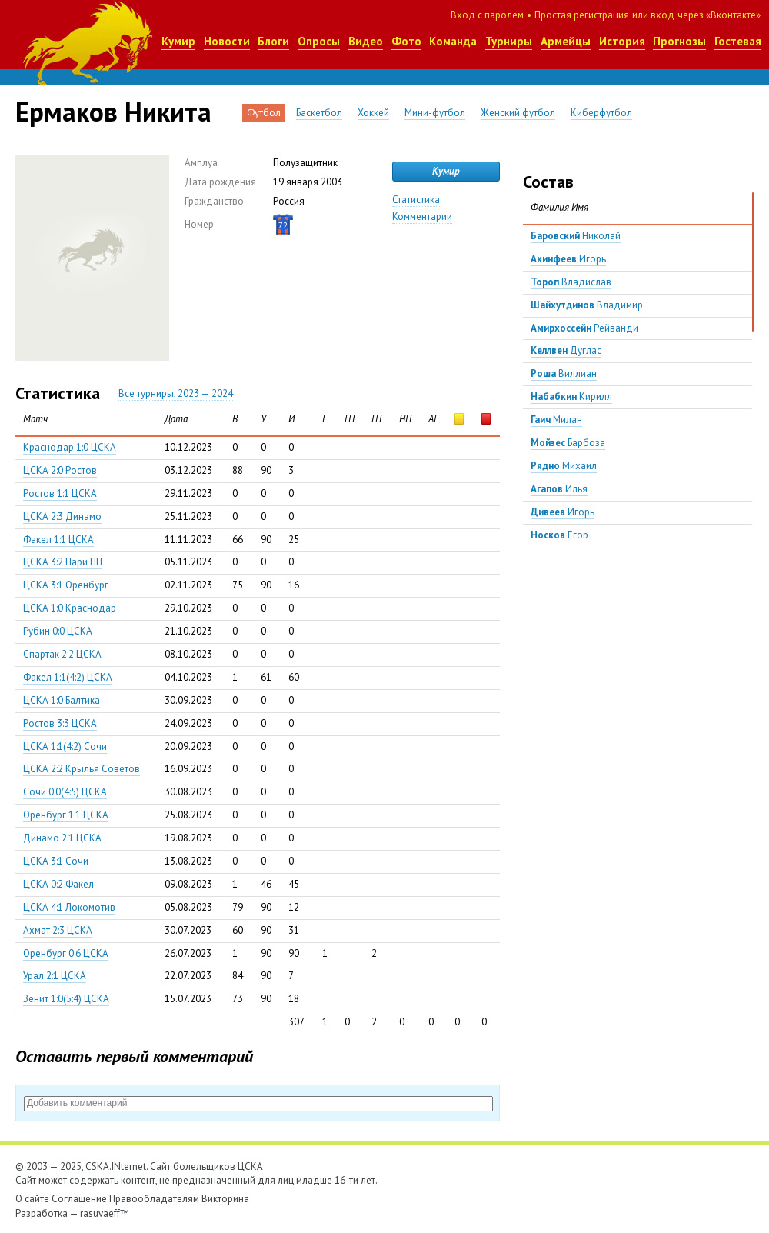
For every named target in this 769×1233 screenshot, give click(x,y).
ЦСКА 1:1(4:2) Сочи (65, 746)
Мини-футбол (434, 112)
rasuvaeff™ (104, 1213)
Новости (227, 41)
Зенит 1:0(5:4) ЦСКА (66, 998)
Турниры (508, 41)
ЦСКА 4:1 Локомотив (69, 907)
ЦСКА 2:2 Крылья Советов (81, 768)
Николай (576, 235)
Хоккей (373, 112)
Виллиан (564, 373)
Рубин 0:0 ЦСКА (57, 631)
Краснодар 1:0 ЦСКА (69, 447)
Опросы (319, 41)
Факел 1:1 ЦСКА (58, 539)
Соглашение (79, 1198)
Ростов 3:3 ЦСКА (60, 723)
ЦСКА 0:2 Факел (58, 884)
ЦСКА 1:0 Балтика (61, 700)
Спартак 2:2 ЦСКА (62, 654)
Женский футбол (518, 112)
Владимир (587, 305)
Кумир (178, 41)
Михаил (564, 465)
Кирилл (571, 396)
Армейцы (566, 41)
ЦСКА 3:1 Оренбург (65, 585)
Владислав (571, 281)
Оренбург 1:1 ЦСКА (65, 814)
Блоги (273, 41)
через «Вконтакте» (719, 15)
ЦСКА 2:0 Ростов (60, 470)
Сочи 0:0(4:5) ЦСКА (65, 791)
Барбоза (568, 442)
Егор (559, 535)
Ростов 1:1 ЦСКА (60, 493)
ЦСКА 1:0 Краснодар (69, 608)
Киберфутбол (601, 112)
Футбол (264, 112)
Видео (365, 41)
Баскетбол (319, 112)
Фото (406, 41)
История (622, 41)
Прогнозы (679, 41)
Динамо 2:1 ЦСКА (62, 838)
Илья (559, 488)
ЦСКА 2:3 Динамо (62, 516)
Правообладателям (154, 1198)
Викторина (225, 1198)
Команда (453, 41)
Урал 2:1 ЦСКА (54, 975)
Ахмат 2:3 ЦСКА (57, 930)
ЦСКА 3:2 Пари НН (62, 561)
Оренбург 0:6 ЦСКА (65, 953)
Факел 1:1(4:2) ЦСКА (67, 677)
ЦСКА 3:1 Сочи (55, 861)
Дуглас (566, 350)
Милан (556, 419)
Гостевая (737, 41)
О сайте (32, 1198)
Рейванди (584, 328)
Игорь (568, 258)
